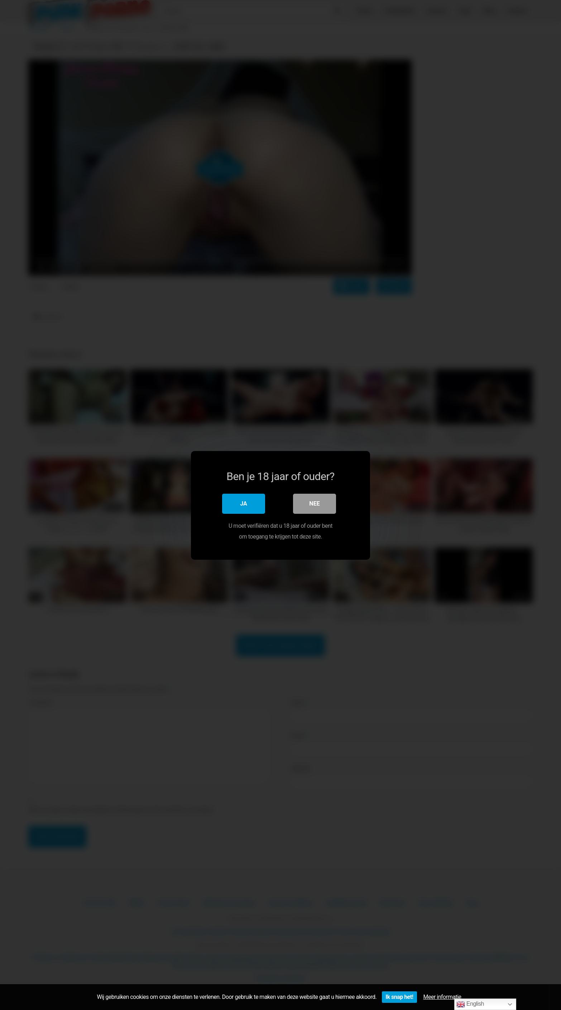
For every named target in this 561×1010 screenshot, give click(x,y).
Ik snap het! (399, 996)
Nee (314, 503)
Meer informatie (442, 996)
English (470, 1004)
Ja (243, 503)
